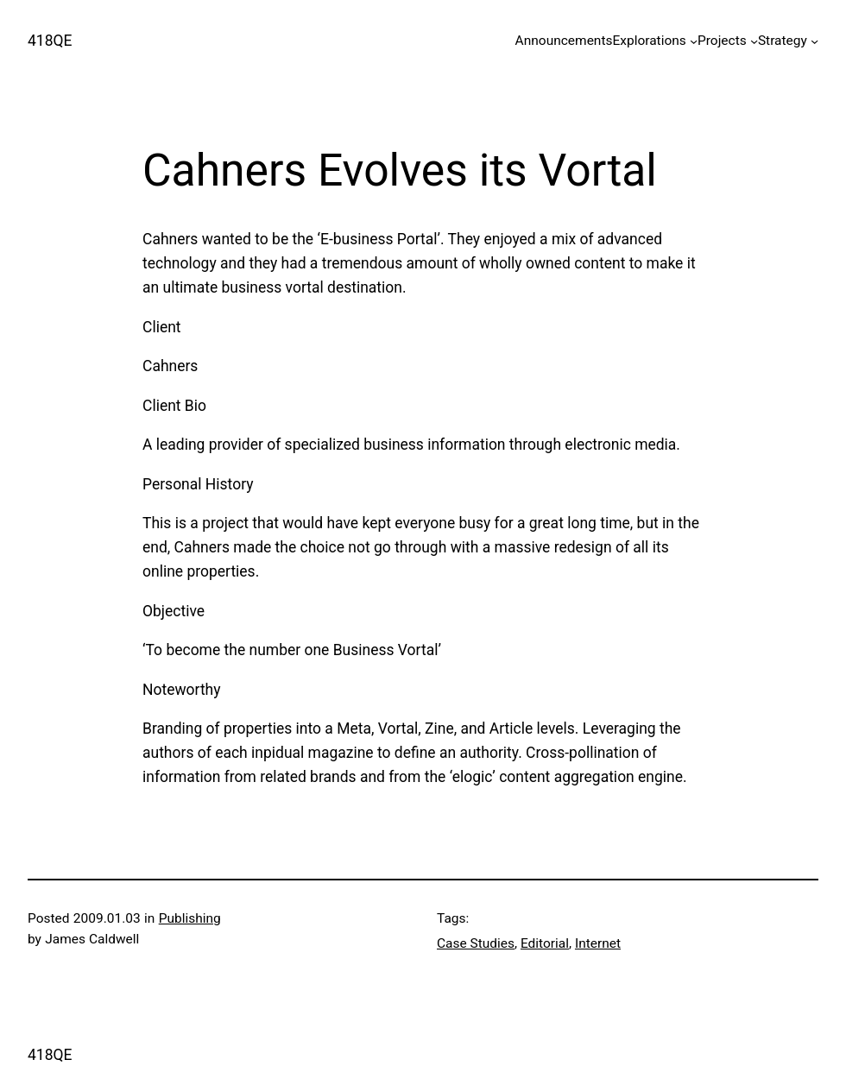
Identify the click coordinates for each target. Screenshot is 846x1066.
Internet (598, 943)
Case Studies (476, 943)
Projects (722, 40)
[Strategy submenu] (814, 41)
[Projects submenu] (754, 41)
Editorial (545, 943)
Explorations (648, 40)
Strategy (782, 40)
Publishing (190, 918)
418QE (50, 40)
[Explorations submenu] (694, 41)
